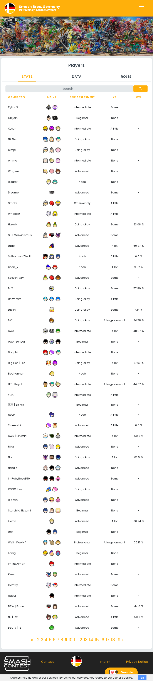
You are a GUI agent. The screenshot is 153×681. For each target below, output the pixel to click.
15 (96, 640)
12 (80, 640)
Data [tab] (76, 76)
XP (114, 97)
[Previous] (32, 640)
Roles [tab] (126, 76)
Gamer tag (16, 97)
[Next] (123, 640)
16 (102, 640)
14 (91, 640)
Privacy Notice (137, 661)
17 (107, 640)
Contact (47, 661)
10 (70, 640)
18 (113, 640)
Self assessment (82, 97)
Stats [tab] (27, 76)
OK (142, 677)
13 (85, 640)
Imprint (105, 661)
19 (118, 640)
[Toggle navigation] (142, 8)
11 (75, 640)
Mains (51, 97)
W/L (138, 97)
